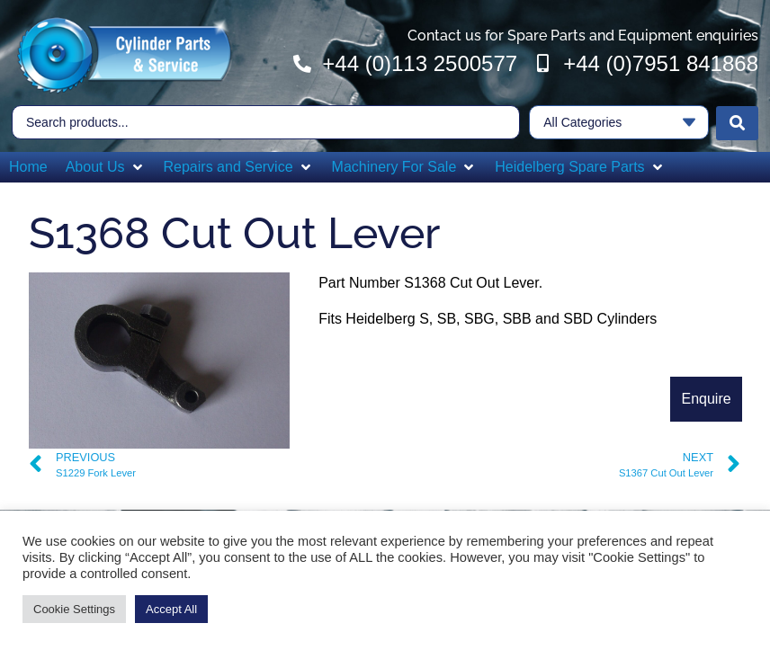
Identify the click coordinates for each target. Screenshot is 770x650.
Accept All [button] (171, 609)
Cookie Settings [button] (74, 609)
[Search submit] (737, 121)
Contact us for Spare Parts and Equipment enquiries (582, 35)
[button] (106, 165)
